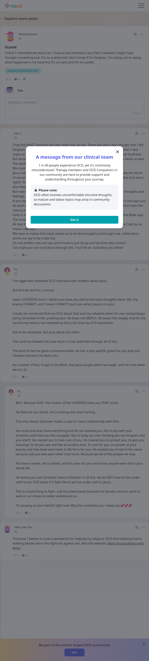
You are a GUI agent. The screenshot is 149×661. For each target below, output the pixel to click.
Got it (74, 220)
